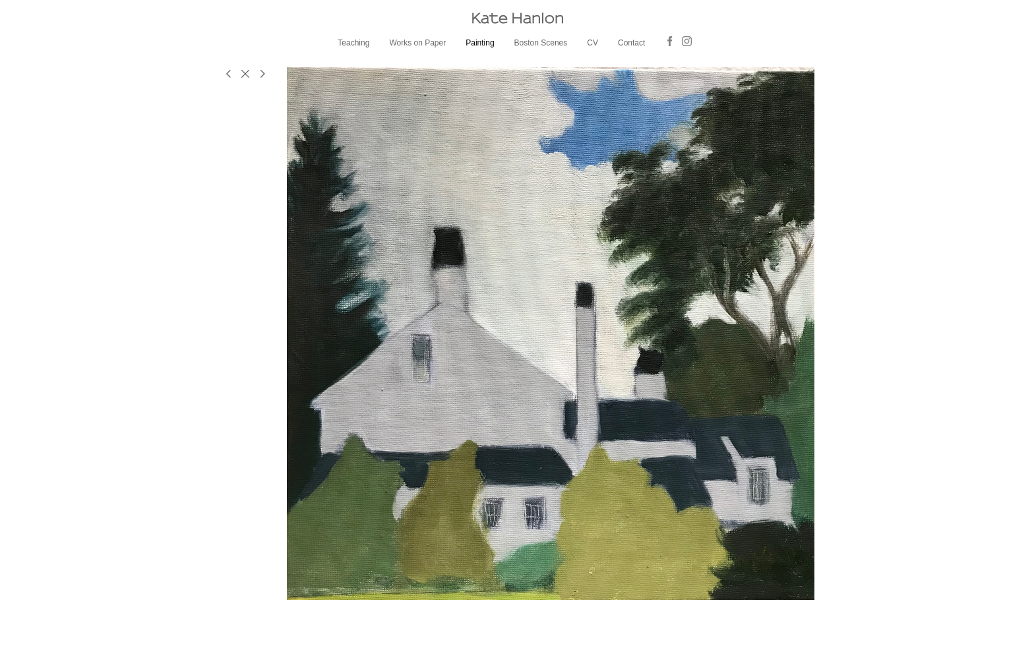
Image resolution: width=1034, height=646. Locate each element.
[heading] (517, 18)
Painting (480, 42)
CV (592, 42)
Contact (631, 42)
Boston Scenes (541, 42)
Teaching (353, 42)
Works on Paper (417, 42)
